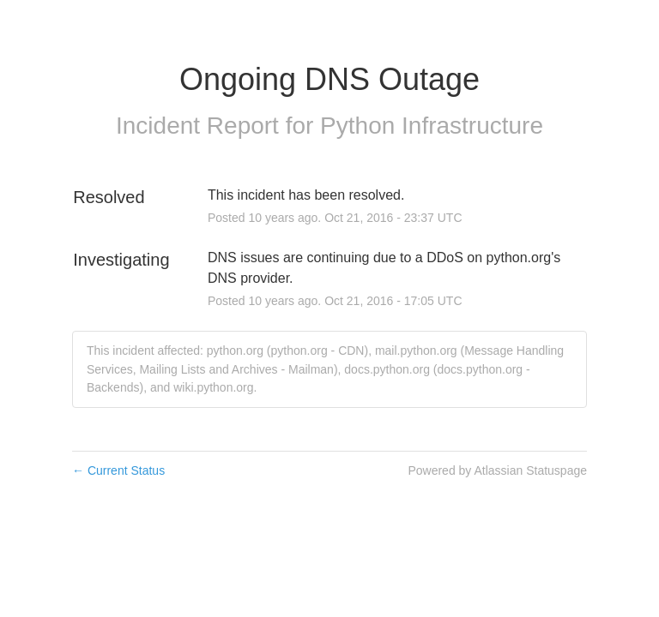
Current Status (118, 470)
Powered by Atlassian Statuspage (497, 470)
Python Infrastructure (431, 125)
